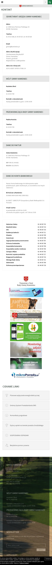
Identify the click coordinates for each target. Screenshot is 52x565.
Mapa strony (11, 555)
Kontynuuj (48, 558)
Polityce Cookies (24, 563)
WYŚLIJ (41, 549)
